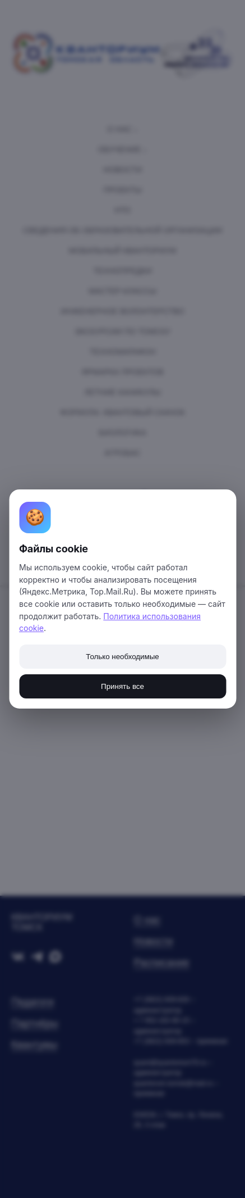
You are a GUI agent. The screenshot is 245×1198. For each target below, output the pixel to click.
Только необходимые (122, 656)
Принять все (122, 686)
